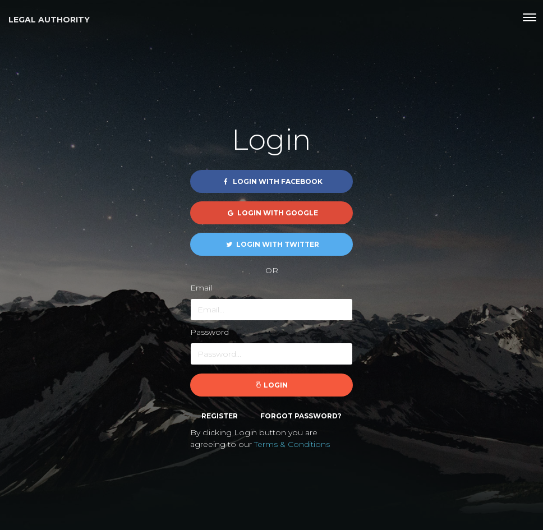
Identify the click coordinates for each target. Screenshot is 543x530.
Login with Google (272, 213)
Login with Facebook (272, 181)
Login (271, 385)
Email (201, 288)
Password (209, 332)
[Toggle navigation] (529, 17)
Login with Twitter (271, 244)
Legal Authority (49, 20)
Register (219, 416)
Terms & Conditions (292, 444)
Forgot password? (301, 416)
